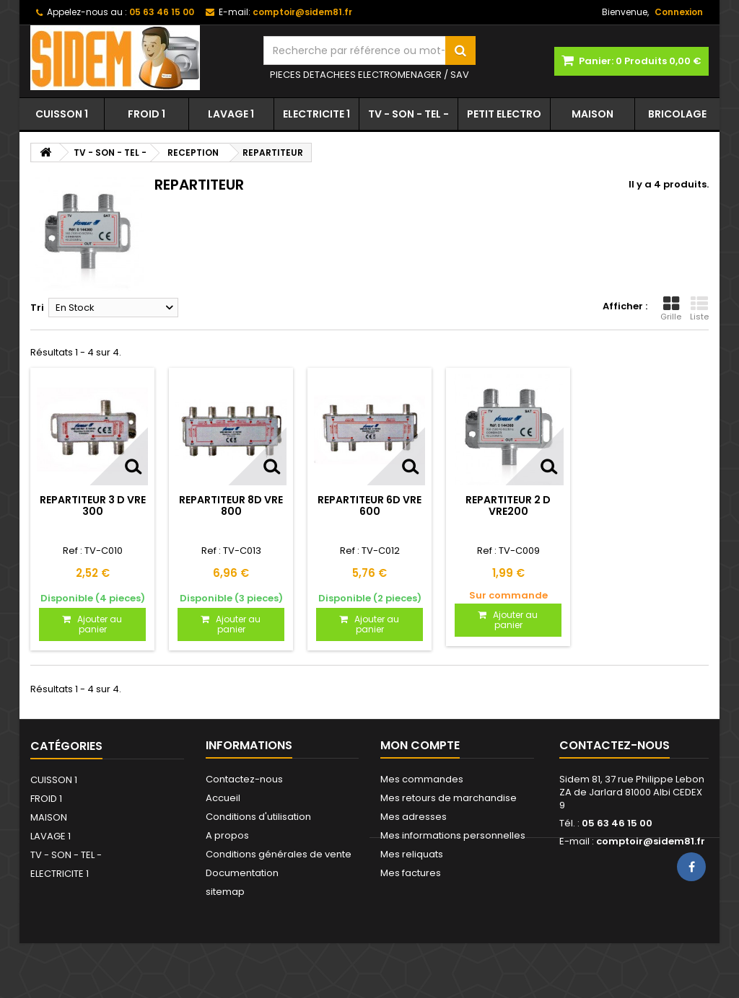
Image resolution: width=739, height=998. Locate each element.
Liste (699, 308)
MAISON (592, 114)
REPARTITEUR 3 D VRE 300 (93, 505)
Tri (37, 307)
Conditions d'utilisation (258, 816)
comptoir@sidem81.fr (650, 841)
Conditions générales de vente (278, 854)
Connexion (679, 12)
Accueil (223, 798)
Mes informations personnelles (452, 835)
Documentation (242, 873)
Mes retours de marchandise (448, 798)
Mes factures (410, 873)
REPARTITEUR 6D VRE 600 (369, 505)
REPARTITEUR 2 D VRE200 (508, 505)
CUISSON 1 (61, 114)
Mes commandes (421, 779)
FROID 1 (146, 114)
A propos (227, 835)
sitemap (225, 891)
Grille (670, 308)
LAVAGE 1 (231, 114)
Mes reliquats (411, 854)
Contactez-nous (244, 779)
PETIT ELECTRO (504, 114)
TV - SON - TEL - (408, 114)
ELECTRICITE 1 (316, 114)
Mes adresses (413, 816)
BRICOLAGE (677, 114)
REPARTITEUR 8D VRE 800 (231, 505)
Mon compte (420, 745)
